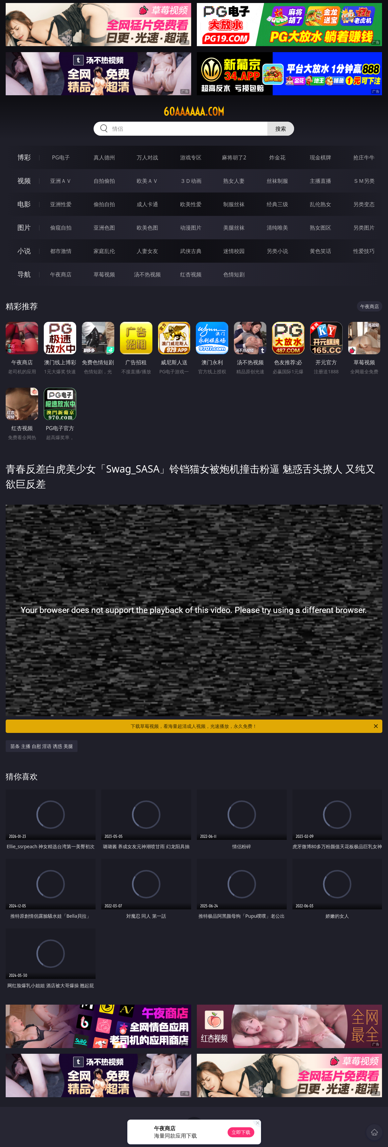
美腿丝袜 (234, 227)
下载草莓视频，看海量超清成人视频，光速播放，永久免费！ (255, 726)
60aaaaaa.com (193, 111)
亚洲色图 (104, 227)
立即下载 (241, 1132)
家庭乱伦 (104, 251)
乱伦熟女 (320, 204)
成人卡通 (147, 204)
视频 (24, 180)
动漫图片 (191, 227)
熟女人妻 (234, 180)
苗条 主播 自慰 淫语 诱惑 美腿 (41, 746)
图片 (24, 227)
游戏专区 (191, 157)
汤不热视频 (147, 274)
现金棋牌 (320, 157)
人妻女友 (147, 251)
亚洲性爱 (61, 204)
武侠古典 (191, 251)
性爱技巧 (364, 251)
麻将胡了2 (234, 157)
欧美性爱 (191, 204)
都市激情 (61, 251)
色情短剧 (234, 274)
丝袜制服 (277, 180)
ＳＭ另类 (364, 180)
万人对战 (147, 157)
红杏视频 (191, 274)
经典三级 (277, 204)
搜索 (280, 128)
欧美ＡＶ (147, 180)
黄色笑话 (320, 251)
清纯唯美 (277, 227)
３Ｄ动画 (191, 180)
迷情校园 (234, 251)
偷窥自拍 (61, 227)
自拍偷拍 (104, 180)
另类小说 (277, 251)
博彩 (24, 157)
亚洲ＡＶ (61, 180)
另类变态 (364, 204)
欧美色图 (147, 227)
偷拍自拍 (104, 204)
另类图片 (364, 227)
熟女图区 (320, 227)
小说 (24, 250)
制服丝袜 (234, 204)
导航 (24, 274)
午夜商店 (61, 274)
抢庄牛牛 (364, 157)
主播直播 (320, 180)
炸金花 (277, 157)
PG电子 (61, 157)
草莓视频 (104, 274)
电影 (24, 204)
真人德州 (104, 157)
